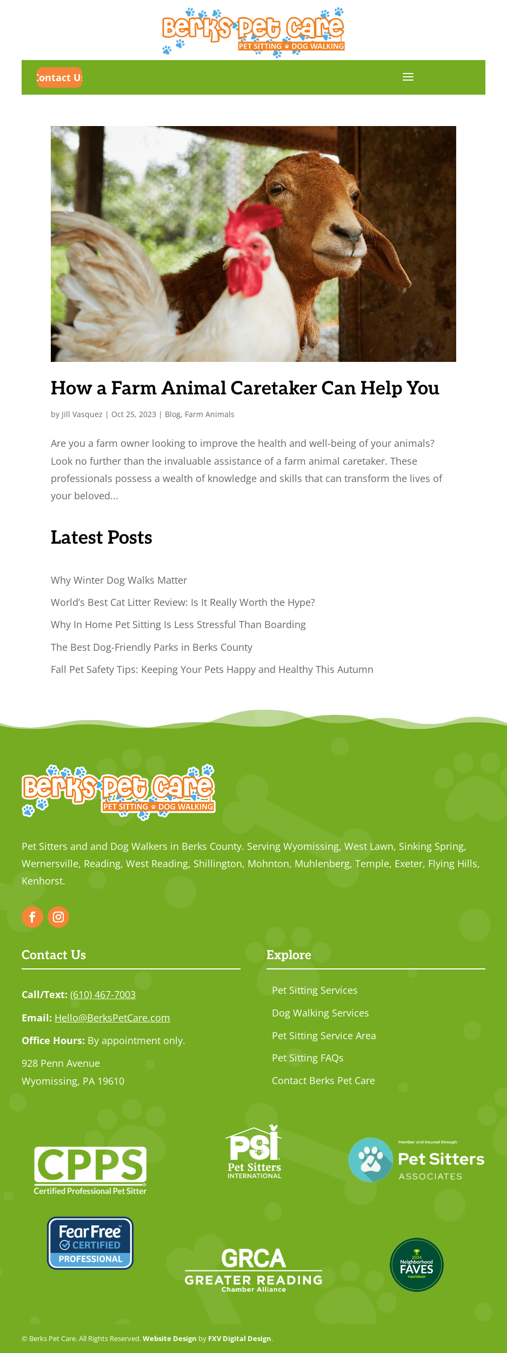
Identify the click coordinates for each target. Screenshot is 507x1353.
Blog (173, 414)
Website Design (170, 1338)
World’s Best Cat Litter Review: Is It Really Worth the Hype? (183, 602)
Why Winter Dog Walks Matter (119, 579)
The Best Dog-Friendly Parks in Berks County (151, 647)
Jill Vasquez (82, 414)
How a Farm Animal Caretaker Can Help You (245, 389)
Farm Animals (210, 414)
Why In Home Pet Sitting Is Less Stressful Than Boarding (178, 624)
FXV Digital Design (239, 1338)
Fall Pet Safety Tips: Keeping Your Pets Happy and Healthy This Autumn (212, 669)
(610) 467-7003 (103, 994)
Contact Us (59, 77)
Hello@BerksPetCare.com (112, 1017)
